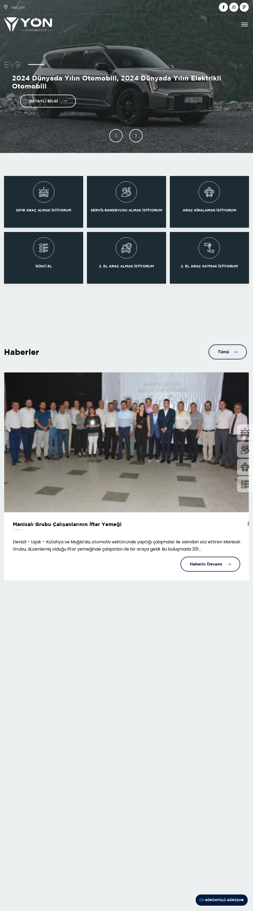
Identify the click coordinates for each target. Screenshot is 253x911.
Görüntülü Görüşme (222, 900)
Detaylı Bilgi (43, 101)
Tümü (223, 352)
